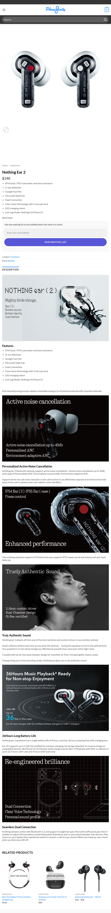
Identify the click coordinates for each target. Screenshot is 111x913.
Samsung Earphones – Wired (88, 897)
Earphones (15, 165)
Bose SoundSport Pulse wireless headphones (16, 898)
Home (5, 165)
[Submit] (105, 19)
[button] (4, 9)
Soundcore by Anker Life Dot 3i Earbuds (53, 898)
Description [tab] (10, 269)
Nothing (11, 261)
